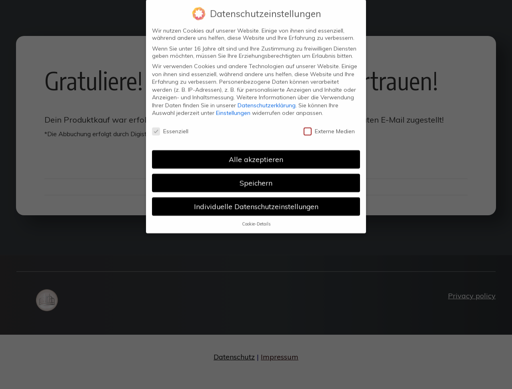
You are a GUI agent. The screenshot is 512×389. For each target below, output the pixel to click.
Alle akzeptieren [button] (256, 152)
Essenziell (170, 124)
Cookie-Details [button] (256, 217)
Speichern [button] (256, 176)
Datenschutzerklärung (267, 98)
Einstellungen (233, 106)
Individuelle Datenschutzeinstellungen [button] (256, 199)
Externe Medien (329, 124)
